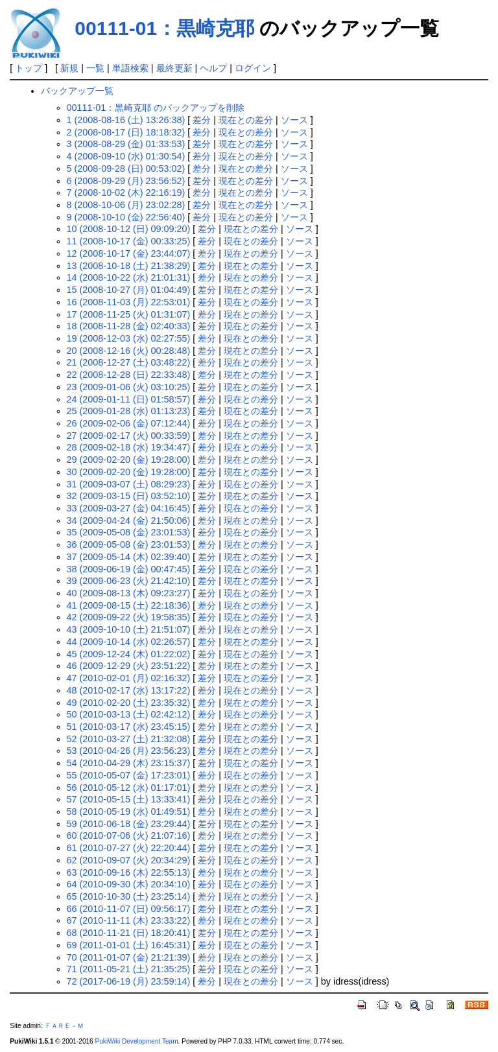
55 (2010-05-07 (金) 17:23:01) (129, 775)
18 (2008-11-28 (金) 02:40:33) (129, 326)
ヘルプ (213, 68)
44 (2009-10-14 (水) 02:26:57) (129, 642)
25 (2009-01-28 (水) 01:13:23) (129, 411)
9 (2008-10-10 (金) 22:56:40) (126, 217)
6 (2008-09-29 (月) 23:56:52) (126, 181)
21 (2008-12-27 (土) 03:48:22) (129, 362)
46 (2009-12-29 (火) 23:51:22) (129, 665)
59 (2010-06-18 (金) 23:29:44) (129, 824)
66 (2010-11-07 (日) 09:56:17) (129, 909)
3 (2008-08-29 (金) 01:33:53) (126, 144)
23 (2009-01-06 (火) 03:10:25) (129, 387)
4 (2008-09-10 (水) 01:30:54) (126, 156)
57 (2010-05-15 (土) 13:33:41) (129, 799)
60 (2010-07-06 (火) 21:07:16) (129, 835)
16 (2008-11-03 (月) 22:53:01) (129, 302)
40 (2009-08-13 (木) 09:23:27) (129, 593)
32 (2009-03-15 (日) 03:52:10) (129, 496)
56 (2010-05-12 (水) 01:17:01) (129, 787)
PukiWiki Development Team (136, 1041)
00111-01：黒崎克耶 (164, 28)
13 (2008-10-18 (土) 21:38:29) (129, 266)
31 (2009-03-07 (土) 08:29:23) (129, 484)
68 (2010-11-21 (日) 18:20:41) (129, 933)
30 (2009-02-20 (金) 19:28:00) (129, 472)
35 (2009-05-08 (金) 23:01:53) (129, 532)
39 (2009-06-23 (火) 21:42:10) (129, 581)
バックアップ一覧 (77, 91)
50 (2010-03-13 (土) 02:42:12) (129, 714)
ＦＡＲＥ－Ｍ (64, 1025)
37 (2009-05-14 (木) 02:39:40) (129, 557)
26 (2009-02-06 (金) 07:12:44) (129, 423)
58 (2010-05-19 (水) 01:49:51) (129, 811)
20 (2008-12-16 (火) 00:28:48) (129, 350)
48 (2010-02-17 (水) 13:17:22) (129, 690)
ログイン (253, 68)
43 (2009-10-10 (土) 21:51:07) (129, 629)
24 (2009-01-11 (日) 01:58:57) (129, 399)
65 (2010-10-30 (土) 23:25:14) (129, 896)
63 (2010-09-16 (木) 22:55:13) (129, 872)
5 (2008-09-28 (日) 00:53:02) (126, 168)
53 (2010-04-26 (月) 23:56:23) (129, 750)
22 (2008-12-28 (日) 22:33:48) (129, 374)
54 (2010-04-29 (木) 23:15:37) (129, 763)
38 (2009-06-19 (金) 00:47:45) (129, 569)
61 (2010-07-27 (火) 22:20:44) (129, 848)
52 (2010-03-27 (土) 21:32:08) (129, 739)
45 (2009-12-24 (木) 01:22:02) (129, 654)
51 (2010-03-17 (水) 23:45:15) (129, 726)
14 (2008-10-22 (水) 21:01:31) (129, 277)
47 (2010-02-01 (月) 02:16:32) (129, 678)
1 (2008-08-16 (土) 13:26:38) (126, 120)
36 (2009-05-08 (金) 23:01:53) (129, 544)
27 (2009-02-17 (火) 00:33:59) (129, 435)
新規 (69, 68)
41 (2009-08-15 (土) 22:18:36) (129, 605)
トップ (28, 68)
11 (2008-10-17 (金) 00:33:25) (129, 241)
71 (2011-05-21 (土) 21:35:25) (129, 969)
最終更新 (174, 68)
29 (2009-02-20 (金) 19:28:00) (129, 459)
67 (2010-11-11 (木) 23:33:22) (129, 920)
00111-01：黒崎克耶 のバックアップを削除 (156, 107)
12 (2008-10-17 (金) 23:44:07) (129, 253)
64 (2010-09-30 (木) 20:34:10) (129, 884)
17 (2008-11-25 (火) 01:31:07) (129, 314)
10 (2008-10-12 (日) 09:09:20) (129, 229)
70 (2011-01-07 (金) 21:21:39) (129, 957)
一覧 (95, 68)
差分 (202, 120)
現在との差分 (246, 120)
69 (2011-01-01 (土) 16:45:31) (129, 945)
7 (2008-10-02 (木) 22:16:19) (126, 192)
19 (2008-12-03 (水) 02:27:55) (129, 338)
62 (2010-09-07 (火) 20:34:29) (129, 860)
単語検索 (130, 68)
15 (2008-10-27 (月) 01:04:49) (129, 290)
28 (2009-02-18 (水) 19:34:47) (129, 447)
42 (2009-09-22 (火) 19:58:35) (129, 617)
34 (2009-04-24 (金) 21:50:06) (129, 520)
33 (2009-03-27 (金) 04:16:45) (129, 508)
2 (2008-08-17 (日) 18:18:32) (126, 132)
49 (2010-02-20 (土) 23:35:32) (129, 702)
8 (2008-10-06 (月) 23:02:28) (126, 205)
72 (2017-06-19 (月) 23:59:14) (129, 981)
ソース (294, 120)
